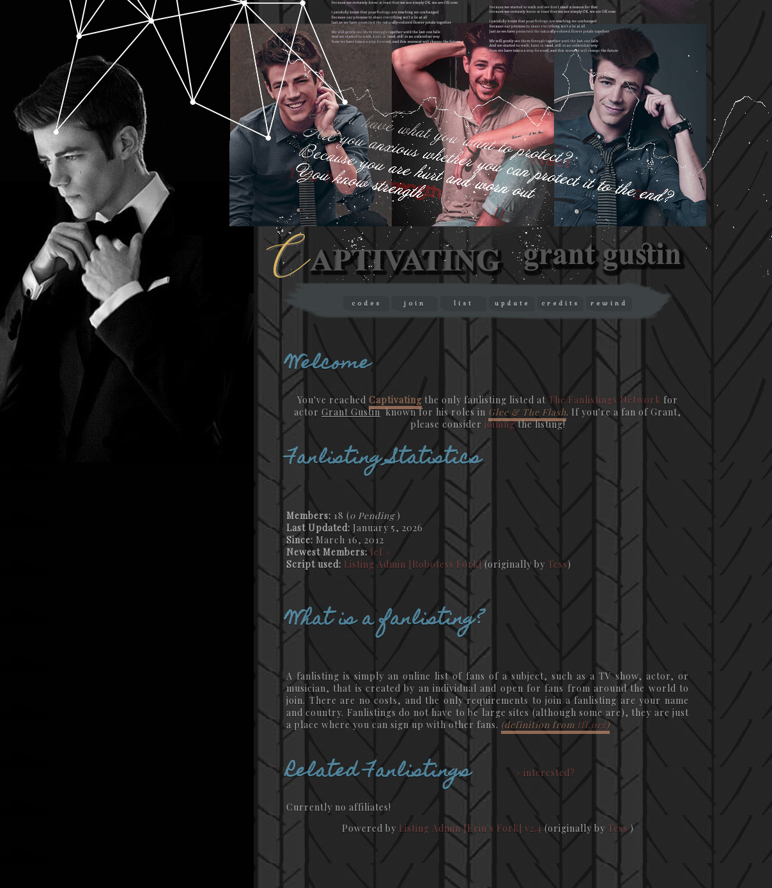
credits (560, 303)
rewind (609, 303)
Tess (557, 564)
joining (499, 424)
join (415, 303)
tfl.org (591, 725)
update (512, 303)
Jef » (380, 552)
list (463, 303)
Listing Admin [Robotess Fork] (413, 564)
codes (366, 303)
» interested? (545, 773)
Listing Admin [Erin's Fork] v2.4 (470, 828)
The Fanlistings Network (604, 400)
